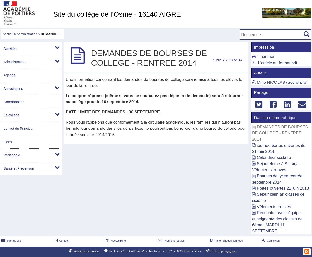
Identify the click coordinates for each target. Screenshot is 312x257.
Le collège (11, 115)
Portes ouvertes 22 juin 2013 (283, 188)
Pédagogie (11, 155)
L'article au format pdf (277, 63)
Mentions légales (171, 240)
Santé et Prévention (18, 168)
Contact (60, 240)
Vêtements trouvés (274, 206)
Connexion (270, 240)
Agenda (9, 75)
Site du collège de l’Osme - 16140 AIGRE (117, 14)
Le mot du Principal (18, 128)
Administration (27, 34)
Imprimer (266, 56)
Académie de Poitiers (86, 250)
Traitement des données (226, 240)
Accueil (8, 34)
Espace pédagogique (224, 250)
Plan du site (10, 240)
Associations (13, 89)
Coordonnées (13, 102)
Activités (9, 49)
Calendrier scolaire (274, 157)
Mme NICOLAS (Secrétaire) (282, 82)
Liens (7, 142)
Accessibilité (115, 240)
